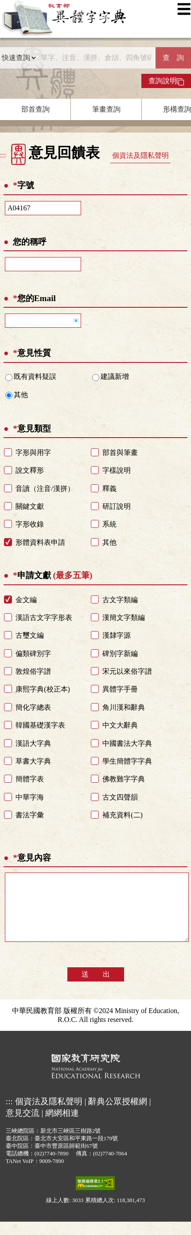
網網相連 (62, 1126)
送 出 (96, 987)
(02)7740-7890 (52, 1167)
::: (3, 155)
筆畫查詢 (106, 109)
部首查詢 (35, 109)
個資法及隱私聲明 (140, 155)
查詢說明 (166, 81)
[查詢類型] (18, 57)
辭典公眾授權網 (117, 1114)
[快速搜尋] (96, 57)
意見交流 (22, 1126)
